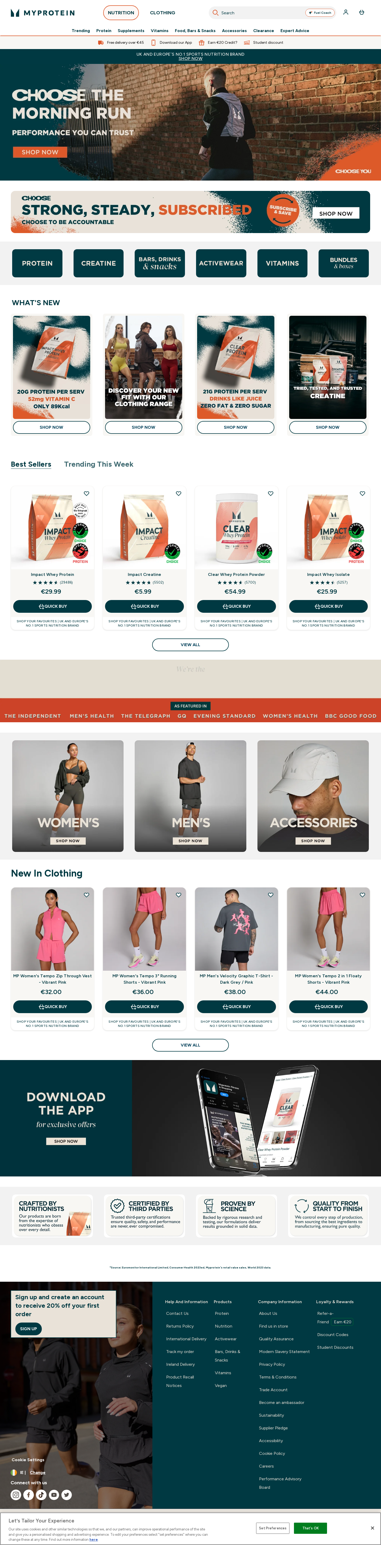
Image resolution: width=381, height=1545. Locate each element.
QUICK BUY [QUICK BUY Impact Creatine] (144, 606)
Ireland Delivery (180, 1364)
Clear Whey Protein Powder (236, 574)
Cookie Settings (28, 1459)
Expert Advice (294, 31)
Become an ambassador (281, 1402)
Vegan (221, 1385)
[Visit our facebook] (28, 1495)
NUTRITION (121, 14)
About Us (268, 1313)
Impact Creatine (144, 574)
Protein (103, 31)
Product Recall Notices (180, 1381)
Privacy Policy (272, 1364)
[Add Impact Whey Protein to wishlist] (86, 493)
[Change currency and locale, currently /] (76, 1472)
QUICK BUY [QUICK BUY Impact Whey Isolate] (328, 606)
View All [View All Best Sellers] (190, 644)
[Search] (215, 12)
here (93, 1540)
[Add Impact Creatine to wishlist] (178, 493)
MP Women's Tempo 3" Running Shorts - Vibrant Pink (144, 979)
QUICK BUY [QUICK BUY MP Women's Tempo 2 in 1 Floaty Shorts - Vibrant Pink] (328, 1007)
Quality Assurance (276, 1338)
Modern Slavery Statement (284, 1351)
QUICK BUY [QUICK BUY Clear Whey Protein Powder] (236, 606)
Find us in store (273, 1326)
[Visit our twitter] (66, 1495)
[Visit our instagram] (16, 1495)
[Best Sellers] (190, 1118)
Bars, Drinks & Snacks (227, 1356)
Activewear (226, 1338)
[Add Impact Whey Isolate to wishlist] (362, 493)
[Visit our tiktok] (41, 1495)
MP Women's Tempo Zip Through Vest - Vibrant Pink (52, 979)
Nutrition (223, 1326)
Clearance (263, 31)
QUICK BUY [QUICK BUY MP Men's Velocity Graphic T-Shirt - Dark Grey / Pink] (236, 1007)
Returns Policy (180, 1326)
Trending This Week (99, 464)
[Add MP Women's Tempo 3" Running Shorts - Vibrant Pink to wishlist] (178, 895)
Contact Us (177, 1313)
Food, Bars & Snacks (195, 31)
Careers (266, 1466)
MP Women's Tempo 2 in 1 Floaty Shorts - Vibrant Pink (328, 979)
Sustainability (271, 1415)
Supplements (131, 31)
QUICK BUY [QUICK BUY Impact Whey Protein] (52, 606)
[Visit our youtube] (54, 1495)
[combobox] (272, 12)
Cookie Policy (272, 1453)
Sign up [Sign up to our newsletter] (28, 1328)
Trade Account (273, 1389)
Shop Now (51, 427)
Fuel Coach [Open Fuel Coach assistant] (320, 13)
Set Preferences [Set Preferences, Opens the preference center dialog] (273, 1528)
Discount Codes (332, 1334)
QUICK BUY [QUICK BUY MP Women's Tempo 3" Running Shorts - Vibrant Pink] (144, 1007)
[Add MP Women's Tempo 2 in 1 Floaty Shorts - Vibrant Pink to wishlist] (362, 895)
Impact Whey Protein (52, 574)
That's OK (310, 1528)
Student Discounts (335, 1347)
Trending (81, 31)
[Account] (346, 12)
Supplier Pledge (273, 1427)
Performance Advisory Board (280, 1483)
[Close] (372, 1528)
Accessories (234, 31)
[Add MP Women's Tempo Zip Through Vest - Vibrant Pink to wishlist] (86, 895)
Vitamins (160, 31)
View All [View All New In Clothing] (190, 1045)
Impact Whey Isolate (328, 574)
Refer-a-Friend (335, 1318)
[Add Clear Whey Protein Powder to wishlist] (270, 493)
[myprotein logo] (42, 12)
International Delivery (186, 1338)
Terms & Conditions (278, 1377)
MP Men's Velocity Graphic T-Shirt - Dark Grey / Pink (236, 979)
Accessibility (271, 1440)
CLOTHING (162, 14)
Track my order (180, 1351)
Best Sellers (31, 464)
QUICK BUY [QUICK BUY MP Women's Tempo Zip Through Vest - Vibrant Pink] (52, 1007)
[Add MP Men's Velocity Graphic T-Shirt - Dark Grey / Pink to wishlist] (270, 895)
